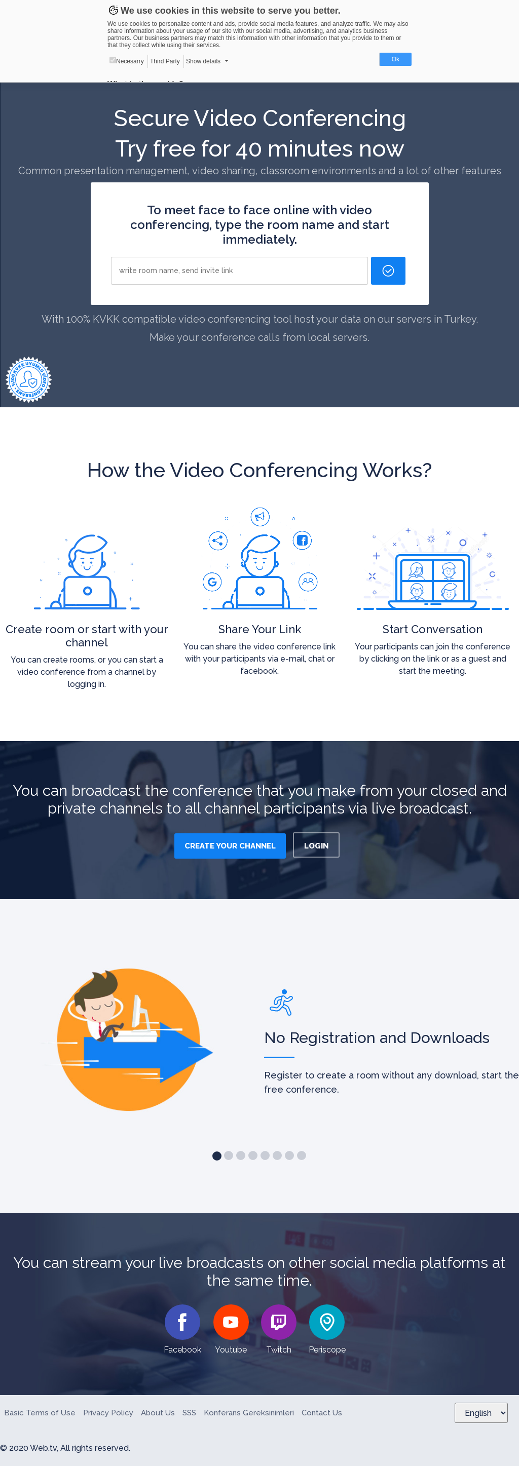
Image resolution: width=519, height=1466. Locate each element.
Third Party (165, 61)
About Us (158, 1412)
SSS (189, 1412)
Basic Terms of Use (40, 1412)
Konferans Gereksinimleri (249, 1412)
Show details (203, 61)
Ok (395, 59)
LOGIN (316, 846)
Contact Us (322, 1412)
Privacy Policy (108, 1412)
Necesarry (126, 61)
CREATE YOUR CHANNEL (230, 846)
